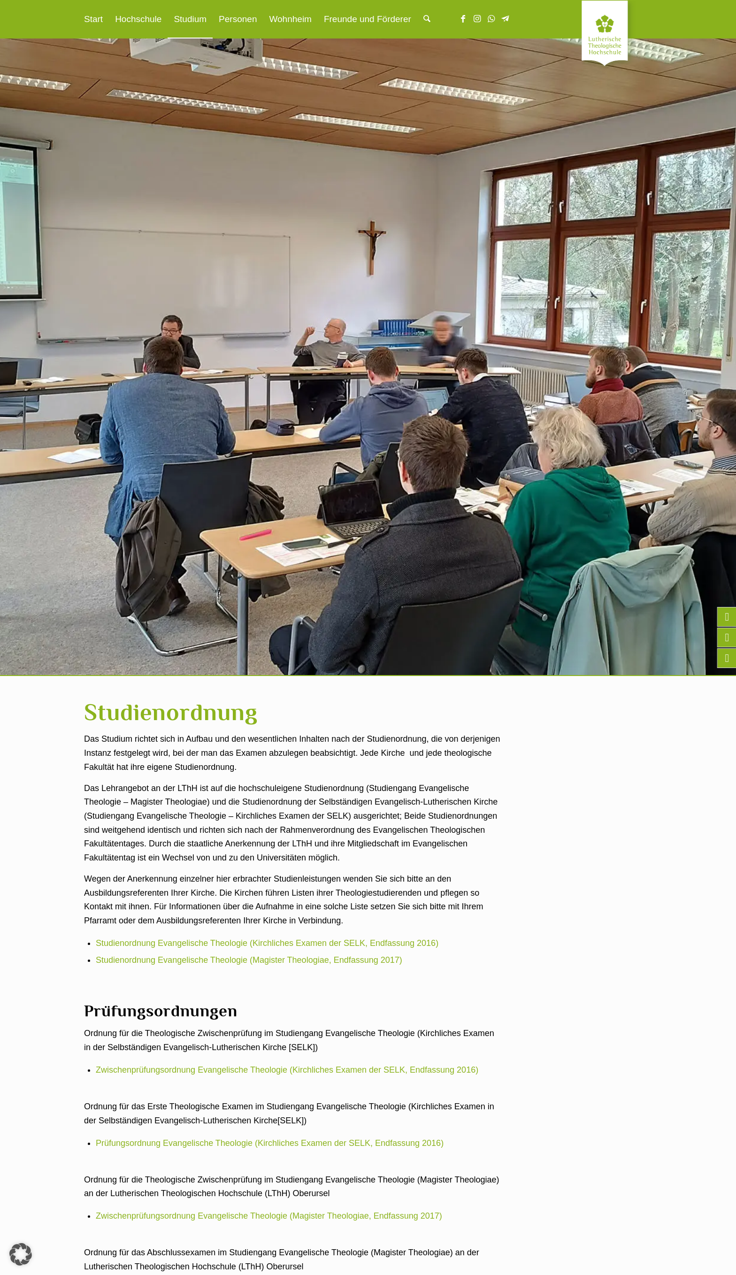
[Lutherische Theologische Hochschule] (617, 35)
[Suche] (427, 19)
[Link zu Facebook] (463, 19)
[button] (20, 1254)
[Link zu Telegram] (505, 19)
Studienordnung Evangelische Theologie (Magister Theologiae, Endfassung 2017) (249, 960)
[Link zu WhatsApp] (491, 19)
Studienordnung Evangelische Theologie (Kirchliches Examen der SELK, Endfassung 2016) (267, 943)
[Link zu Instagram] (477, 19)
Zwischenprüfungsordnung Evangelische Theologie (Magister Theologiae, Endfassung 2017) (269, 1216)
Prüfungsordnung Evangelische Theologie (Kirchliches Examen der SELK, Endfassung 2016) (270, 1143)
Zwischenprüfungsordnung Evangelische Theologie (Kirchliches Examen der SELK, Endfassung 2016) (287, 1070)
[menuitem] (93, 19)
